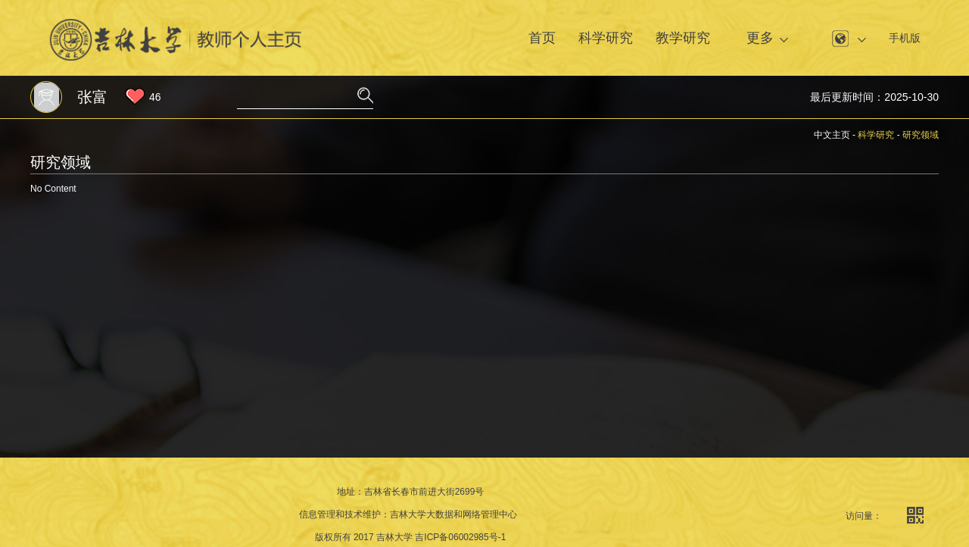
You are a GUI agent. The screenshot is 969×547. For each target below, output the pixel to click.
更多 (760, 37)
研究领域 (920, 135)
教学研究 (683, 37)
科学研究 (605, 37)
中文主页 (832, 135)
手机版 (905, 38)
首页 (542, 37)
